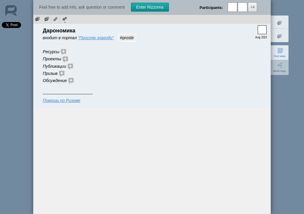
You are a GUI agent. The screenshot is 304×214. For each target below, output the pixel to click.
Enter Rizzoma (150, 7)
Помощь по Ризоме (61, 100)
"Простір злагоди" (96, 37)
